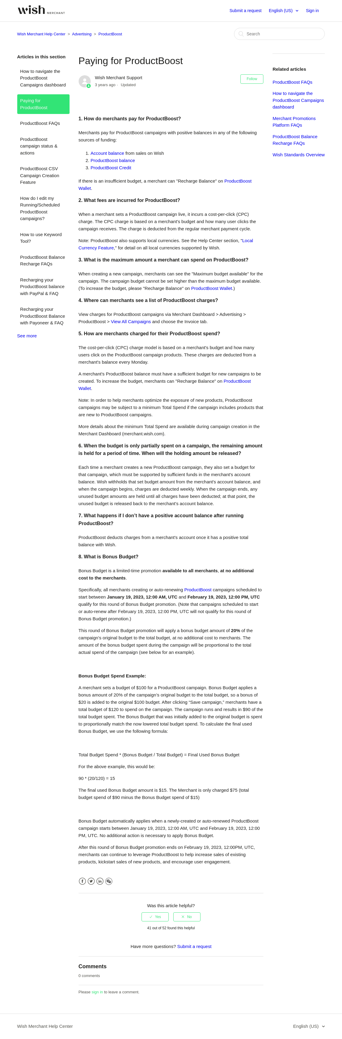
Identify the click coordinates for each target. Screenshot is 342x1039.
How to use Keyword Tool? (41, 238)
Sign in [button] (312, 10)
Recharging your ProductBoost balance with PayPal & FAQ (42, 286)
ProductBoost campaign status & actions (38, 146)
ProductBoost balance (113, 160)
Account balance (107, 153)
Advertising (81, 34)
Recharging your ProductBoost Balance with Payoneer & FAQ (42, 316)
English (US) (281, 10)
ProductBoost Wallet (211, 288)
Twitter (91, 881)
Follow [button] (252, 79)
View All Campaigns (131, 321)
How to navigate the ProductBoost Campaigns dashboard (43, 78)
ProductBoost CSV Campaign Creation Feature (39, 175)
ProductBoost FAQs (40, 123)
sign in (97, 992)
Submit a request (246, 10)
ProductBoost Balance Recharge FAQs (42, 261)
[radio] (155, 916)
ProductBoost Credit (111, 167)
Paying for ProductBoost (33, 104)
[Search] (279, 34)
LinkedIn (100, 881)
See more (27, 335)
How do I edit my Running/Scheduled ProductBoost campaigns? (40, 208)
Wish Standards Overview (298, 154)
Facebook (82, 881)
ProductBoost (110, 34)
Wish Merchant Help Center (41, 34)
